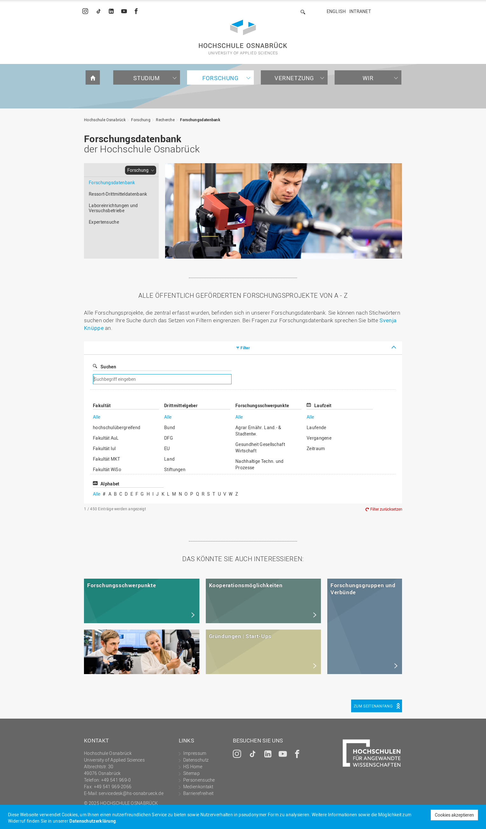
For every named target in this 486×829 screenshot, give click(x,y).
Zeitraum (316, 448)
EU (167, 448)
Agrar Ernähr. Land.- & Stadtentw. (258, 430)
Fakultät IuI (104, 448)
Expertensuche (104, 222)
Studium (146, 78)
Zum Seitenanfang (373, 705)
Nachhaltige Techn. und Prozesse (259, 464)
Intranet (360, 11)
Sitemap (191, 773)
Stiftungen (174, 469)
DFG (168, 438)
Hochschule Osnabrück (105, 119)
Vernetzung (294, 78)
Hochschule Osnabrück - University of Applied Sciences (243, 37)
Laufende (316, 427)
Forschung (220, 78)
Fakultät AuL (106, 438)
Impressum (194, 753)
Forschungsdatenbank (200, 119)
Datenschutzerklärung (92, 821)
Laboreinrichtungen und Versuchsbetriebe (113, 207)
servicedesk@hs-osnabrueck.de (131, 793)
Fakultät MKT (106, 459)
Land (169, 459)
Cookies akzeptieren (454, 815)
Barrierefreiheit (198, 793)
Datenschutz (196, 760)
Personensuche (199, 780)
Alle (96, 417)
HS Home (192, 766)
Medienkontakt (198, 787)
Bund (169, 427)
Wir (368, 78)
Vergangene (319, 438)
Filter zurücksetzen (386, 509)
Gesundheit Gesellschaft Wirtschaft (260, 447)
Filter (245, 347)
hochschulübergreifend (116, 427)
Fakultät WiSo (107, 469)
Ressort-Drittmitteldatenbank (118, 194)
